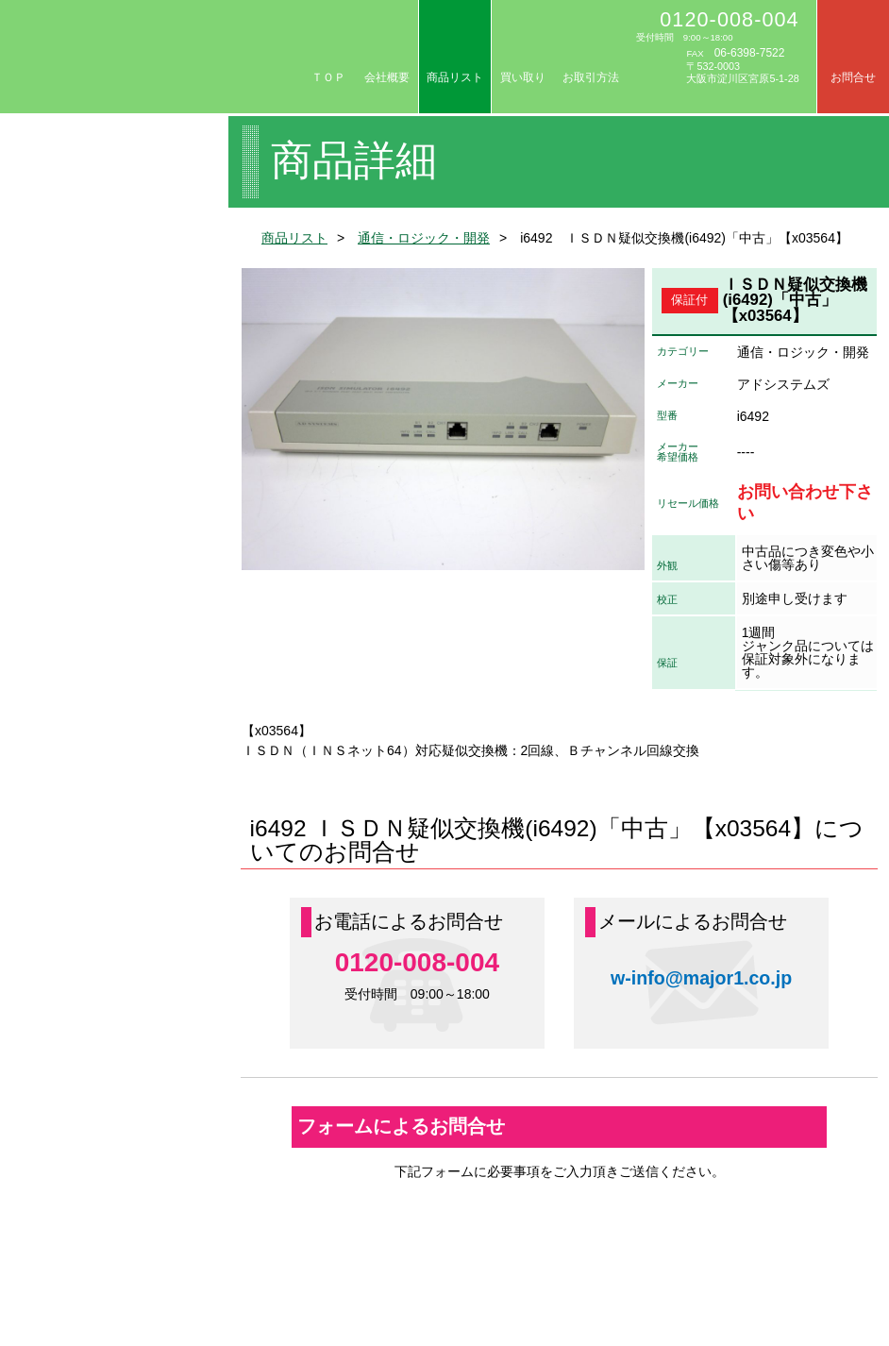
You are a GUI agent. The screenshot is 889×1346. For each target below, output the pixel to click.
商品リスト (455, 77)
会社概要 (387, 77)
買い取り (522, 77)
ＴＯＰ (328, 77)
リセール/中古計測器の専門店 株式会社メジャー (152, 56)
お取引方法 (590, 77)
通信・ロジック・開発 (424, 237)
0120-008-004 (729, 19)
